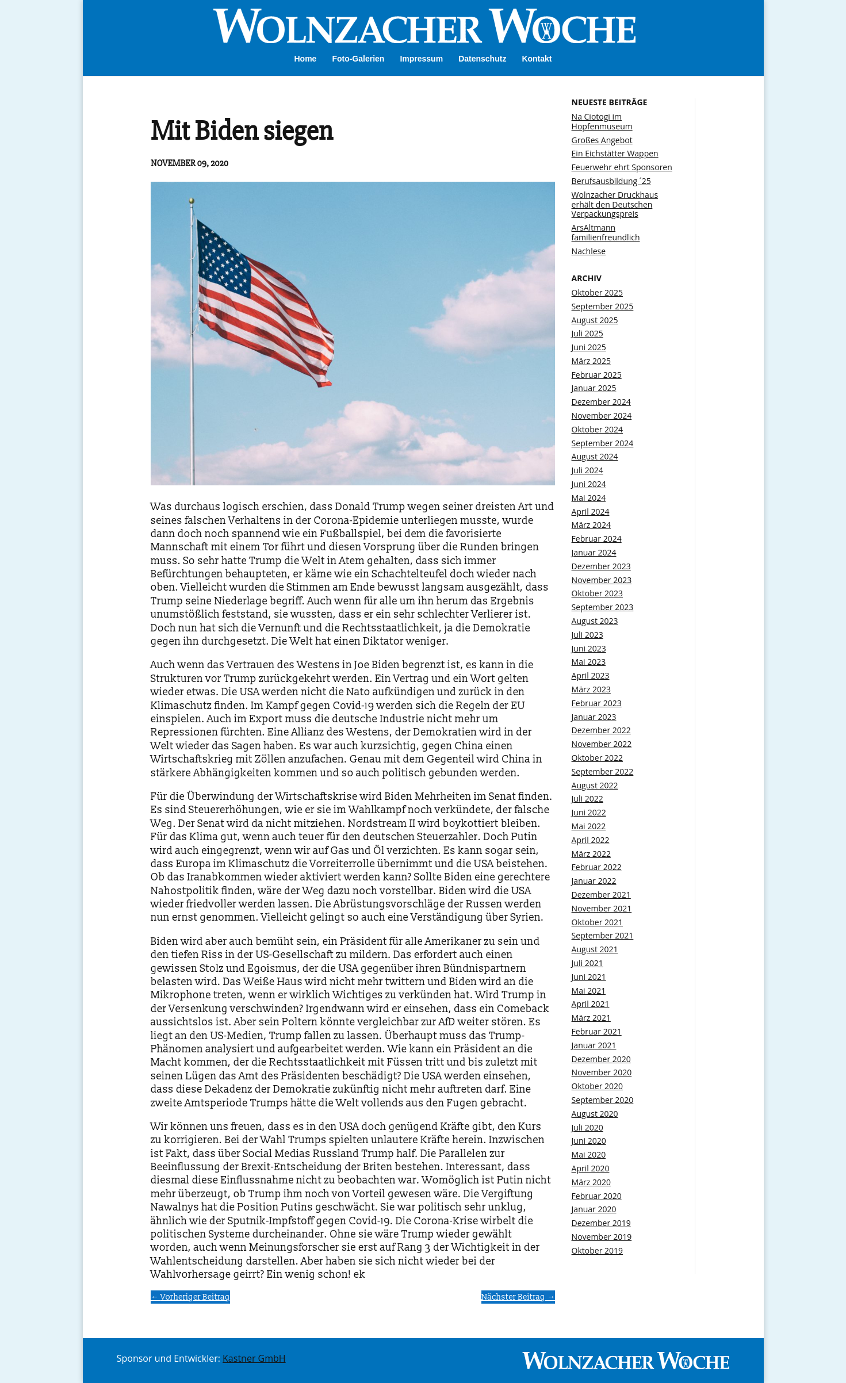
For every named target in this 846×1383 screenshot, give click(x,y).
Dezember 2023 (601, 566)
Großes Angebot (602, 140)
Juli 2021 (587, 962)
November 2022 (602, 743)
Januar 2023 (594, 716)
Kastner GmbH (254, 1358)
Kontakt (537, 59)
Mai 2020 (589, 1154)
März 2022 (591, 853)
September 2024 (603, 443)
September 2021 (603, 935)
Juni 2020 (589, 1140)
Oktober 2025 (597, 292)
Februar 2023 (597, 703)
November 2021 (602, 908)
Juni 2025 (589, 347)
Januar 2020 (594, 1209)
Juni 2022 (589, 812)
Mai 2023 (589, 661)
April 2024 (591, 511)
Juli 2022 (587, 798)
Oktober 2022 (597, 757)
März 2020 (591, 1182)
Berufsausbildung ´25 (611, 180)
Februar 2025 (597, 374)
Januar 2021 (594, 1045)
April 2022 (591, 839)
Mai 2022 (589, 826)
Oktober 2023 (597, 593)
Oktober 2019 (597, 1250)
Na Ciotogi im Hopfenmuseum (602, 121)
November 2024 (602, 415)
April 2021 (591, 1003)
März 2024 (591, 524)
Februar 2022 (597, 866)
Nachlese (589, 251)
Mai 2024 (589, 497)
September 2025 (603, 306)
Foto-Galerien (358, 59)
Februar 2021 (597, 1031)
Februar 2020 (597, 1195)
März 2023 (591, 689)
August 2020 (595, 1113)
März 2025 (591, 360)
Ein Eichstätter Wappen (615, 153)
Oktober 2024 (597, 429)
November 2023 (602, 579)
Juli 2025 (587, 333)
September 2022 (603, 771)
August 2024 (595, 456)
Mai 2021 (589, 990)
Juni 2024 (589, 483)
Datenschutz (482, 59)
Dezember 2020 (601, 1058)
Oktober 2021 (597, 922)
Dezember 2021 (601, 894)
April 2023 (591, 675)
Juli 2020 (587, 1127)
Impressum (421, 59)
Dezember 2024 (601, 401)
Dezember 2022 (601, 730)
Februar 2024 (597, 538)
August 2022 (595, 785)
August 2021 (595, 949)
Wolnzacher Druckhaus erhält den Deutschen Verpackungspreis (615, 204)
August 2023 (595, 620)
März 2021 (591, 1017)
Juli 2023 (587, 634)
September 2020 (603, 1099)
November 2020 (602, 1072)
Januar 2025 (594, 387)
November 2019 (602, 1236)
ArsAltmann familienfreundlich (606, 232)
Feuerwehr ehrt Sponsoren (622, 167)
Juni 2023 (589, 648)
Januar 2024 (594, 552)
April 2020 (591, 1168)
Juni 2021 (589, 976)
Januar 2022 (594, 880)
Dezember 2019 (601, 1222)
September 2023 (603, 607)
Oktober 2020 (597, 1086)
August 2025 (595, 320)
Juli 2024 (587, 470)
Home (305, 59)
